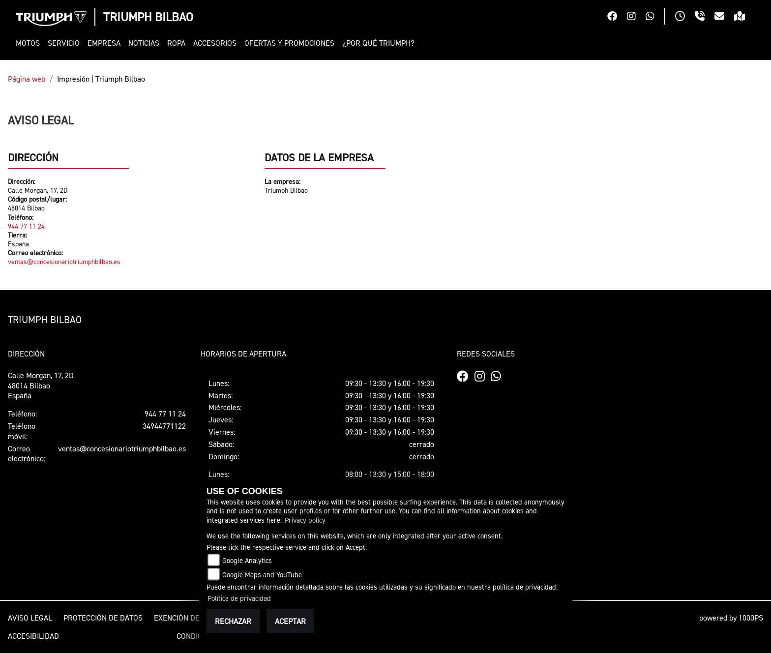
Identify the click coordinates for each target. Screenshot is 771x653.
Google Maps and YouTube (262, 574)
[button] (30, 43)
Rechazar (233, 621)
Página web (26, 79)
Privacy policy (305, 520)
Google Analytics (247, 560)
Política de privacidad (239, 598)
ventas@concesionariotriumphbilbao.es (64, 261)
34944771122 (164, 426)
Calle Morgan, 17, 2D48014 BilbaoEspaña (41, 385)
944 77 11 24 (26, 226)
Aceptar (290, 621)
